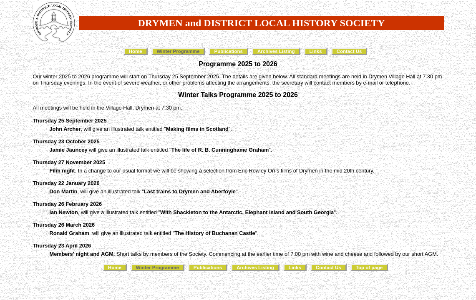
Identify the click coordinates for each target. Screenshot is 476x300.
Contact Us (349, 51)
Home (135, 51)
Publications (228, 51)
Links (316, 51)
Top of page (369, 267)
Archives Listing (276, 51)
